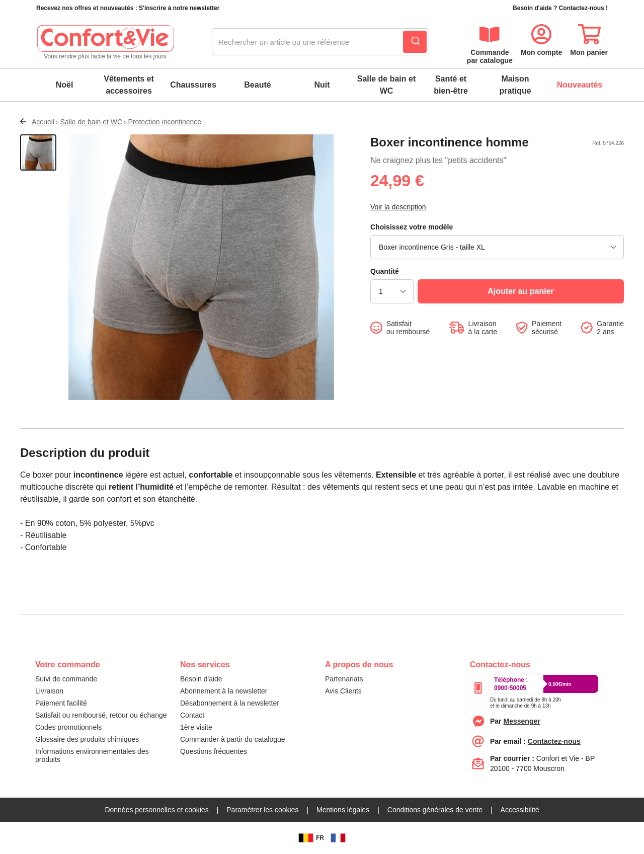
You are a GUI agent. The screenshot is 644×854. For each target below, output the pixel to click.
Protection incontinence (165, 122)
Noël (64, 85)
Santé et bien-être (451, 84)
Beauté (257, 85)
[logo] (105, 42)
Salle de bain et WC (386, 84)
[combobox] (320, 42)
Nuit (322, 85)
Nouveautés (580, 85)
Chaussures (193, 85)
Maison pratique (515, 84)
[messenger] (522, 721)
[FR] (338, 838)
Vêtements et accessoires (129, 84)
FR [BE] (310, 838)
